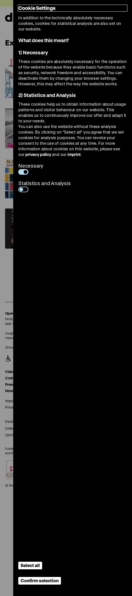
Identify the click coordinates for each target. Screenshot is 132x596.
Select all (30, 565)
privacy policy (38, 154)
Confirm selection (40, 580)
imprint (74, 154)
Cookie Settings (37, 8)
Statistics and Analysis (44, 186)
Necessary (30, 168)
